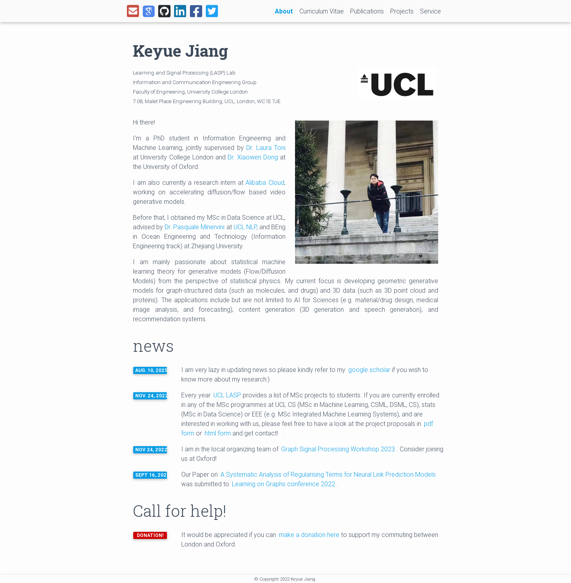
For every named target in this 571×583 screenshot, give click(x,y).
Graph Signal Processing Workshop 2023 (339, 449)
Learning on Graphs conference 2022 (284, 484)
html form (218, 433)
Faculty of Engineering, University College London (190, 91)
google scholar (369, 370)
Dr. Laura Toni (266, 148)
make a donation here (309, 535)
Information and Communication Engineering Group (195, 82)
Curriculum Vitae (321, 11)
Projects (402, 11)
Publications (367, 11)
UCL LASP (227, 395)
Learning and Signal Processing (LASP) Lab (184, 72)
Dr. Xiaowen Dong (253, 157)
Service (430, 11)
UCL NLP (245, 227)
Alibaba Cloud (264, 182)
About (285, 10)
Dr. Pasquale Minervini (194, 227)
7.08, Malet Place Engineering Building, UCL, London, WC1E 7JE (206, 101)
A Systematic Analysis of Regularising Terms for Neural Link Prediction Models (328, 474)
